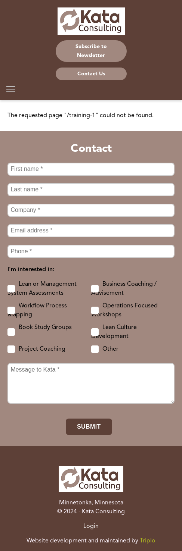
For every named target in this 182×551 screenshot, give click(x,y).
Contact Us (91, 73)
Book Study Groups (45, 328)
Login (91, 526)
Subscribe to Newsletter (91, 51)
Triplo (147, 541)
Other (110, 349)
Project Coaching (42, 349)
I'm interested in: (31, 269)
